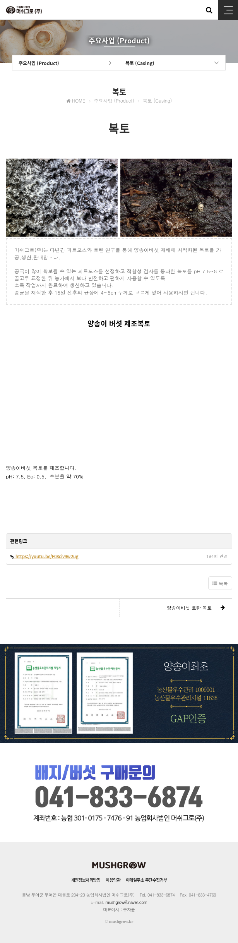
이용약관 (113, 880)
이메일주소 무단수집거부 (146, 880)
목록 (220, 583)
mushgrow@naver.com (126, 902)
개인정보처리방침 (86, 880)
